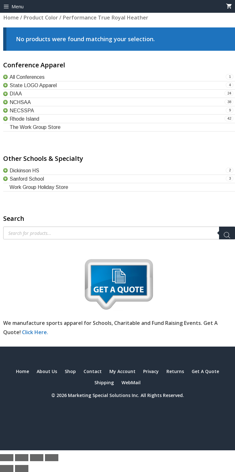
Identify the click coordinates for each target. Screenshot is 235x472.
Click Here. (35, 332)
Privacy (151, 371)
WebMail (131, 382)
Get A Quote (205, 371)
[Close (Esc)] (51, 457)
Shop (70, 371)
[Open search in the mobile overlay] (119, 233)
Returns (175, 371)
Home (22, 371)
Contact (93, 371)
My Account (122, 371)
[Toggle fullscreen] (21, 457)
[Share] (36, 457)
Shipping (104, 382)
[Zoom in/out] (6, 457)
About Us (47, 371)
